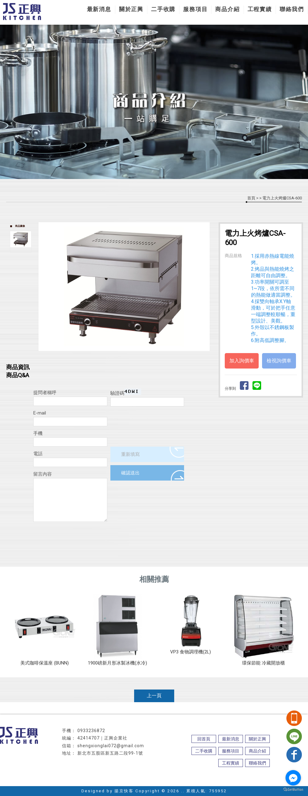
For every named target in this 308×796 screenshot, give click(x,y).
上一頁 (154, 695)
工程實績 (260, 9)
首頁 (251, 198)
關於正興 (131, 9)
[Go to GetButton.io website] (293, 790)
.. (182, 791)
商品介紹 (227, 9)
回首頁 (203, 738)
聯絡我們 (292, 9)
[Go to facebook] (293, 778)
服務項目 (195, 9)
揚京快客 (123, 791)
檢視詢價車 (279, 361)
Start (126, 356)
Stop (131, 356)
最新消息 (99, 9)
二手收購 (163, 9)
